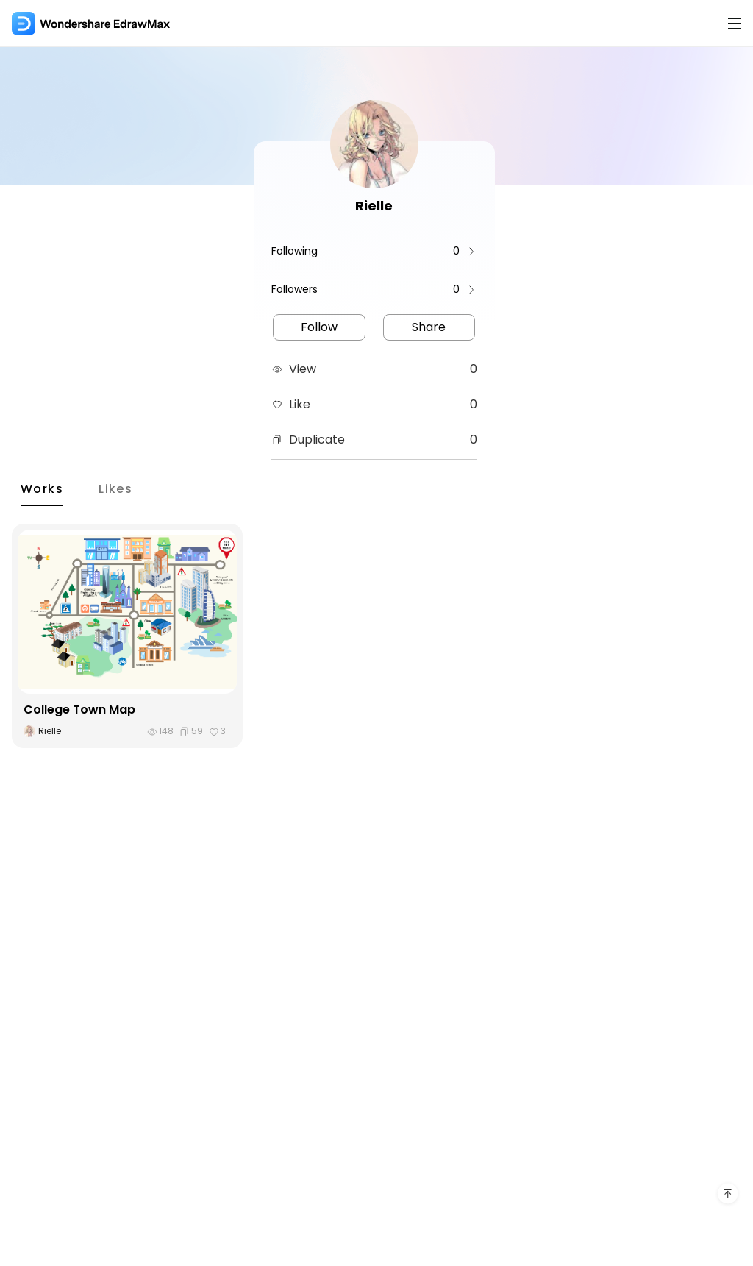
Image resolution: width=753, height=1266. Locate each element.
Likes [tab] (115, 488)
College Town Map (79, 709)
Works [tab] (42, 488)
